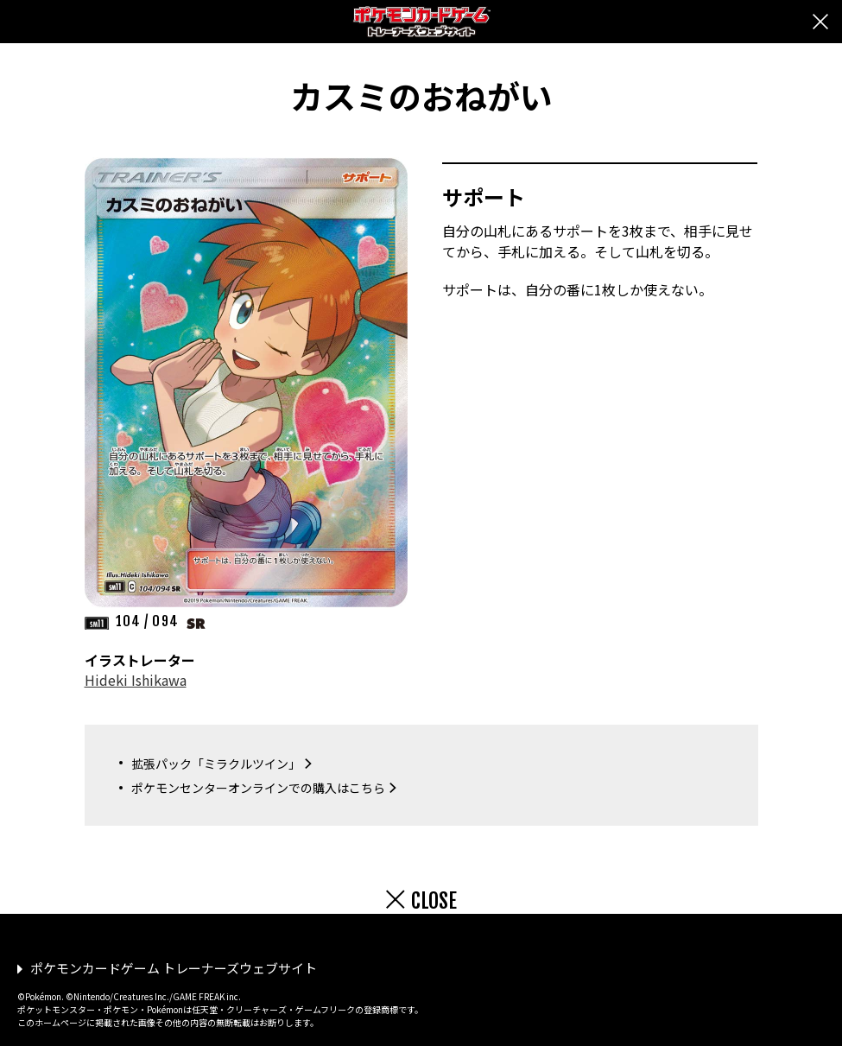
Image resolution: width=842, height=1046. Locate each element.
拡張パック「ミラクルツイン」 (216, 763)
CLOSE (434, 901)
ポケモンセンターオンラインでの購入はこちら (258, 787)
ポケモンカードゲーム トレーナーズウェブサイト (173, 968)
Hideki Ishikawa (136, 679)
